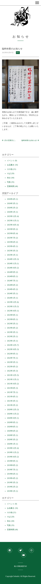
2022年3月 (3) (12, 371)
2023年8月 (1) (12, 319)
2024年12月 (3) (13, 259)
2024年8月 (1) (12, 276)
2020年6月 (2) (12, 431)
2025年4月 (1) (12, 246)
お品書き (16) (12, 165)
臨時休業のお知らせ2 (30, 140)
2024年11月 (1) (13, 264)
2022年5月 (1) (12, 362)
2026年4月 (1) (12, 199)
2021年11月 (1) (13, 379)
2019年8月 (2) (12, 465)
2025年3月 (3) (12, 251)
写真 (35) (10, 182)
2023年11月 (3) (13, 306)
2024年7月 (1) (12, 281)
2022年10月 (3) (13, 349)
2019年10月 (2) (13, 457)
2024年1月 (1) (12, 298)
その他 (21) (11, 169)
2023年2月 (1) (12, 336)
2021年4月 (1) (12, 397)
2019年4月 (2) (12, 478)
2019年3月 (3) (12, 482)
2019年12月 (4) (13, 448)
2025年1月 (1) (12, 255)
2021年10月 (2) (13, 384)
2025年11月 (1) (13, 221)
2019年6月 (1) (12, 474)
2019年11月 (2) (13, 452)
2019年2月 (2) (12, 487)
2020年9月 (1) (12, 422)
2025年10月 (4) (13, 225)
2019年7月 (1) (12, 470)
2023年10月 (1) (13, 311)
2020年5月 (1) (12, 435)
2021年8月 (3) (12, 388)
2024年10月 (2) (13, 268)
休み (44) (10, 178)
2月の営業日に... (9, 140)
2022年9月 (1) (12, 354)
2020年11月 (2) (13, 414)
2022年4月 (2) (12, 367)
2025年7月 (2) (12, 238)
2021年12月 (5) (13, 375)
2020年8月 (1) (12, 427)
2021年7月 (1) (12, 392)
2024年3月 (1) (12, 294)
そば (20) (10, 173)
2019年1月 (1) (12, 491)
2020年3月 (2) (12, 440)
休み (17, 52)
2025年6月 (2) (12, 242)
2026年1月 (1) (12, 212)
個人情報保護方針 (20, 566)
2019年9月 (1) (12, 461)
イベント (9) (12, 161)
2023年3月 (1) (12, 332)
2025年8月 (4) (12, 233)
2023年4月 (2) (12, 328)
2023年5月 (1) (12, 324)
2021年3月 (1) (12, 401)
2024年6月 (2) (12, 285)
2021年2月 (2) (12, 405)
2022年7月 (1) (12, 358)
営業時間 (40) (12, 186)
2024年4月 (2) (12, 289)
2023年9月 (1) (12, 315)
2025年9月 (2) (12, 229)
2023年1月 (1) (12, 341)
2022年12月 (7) (13, 345)
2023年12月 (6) (13, 302)
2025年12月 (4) (13, 216)
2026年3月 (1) (12, 203)
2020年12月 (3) (13, 410)
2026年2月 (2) (12, 208)
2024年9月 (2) (12, 272)
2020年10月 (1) (13, 418)
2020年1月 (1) (12, 444)
